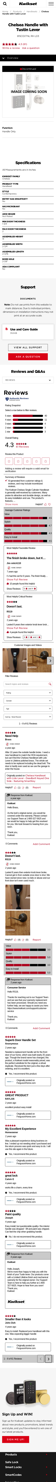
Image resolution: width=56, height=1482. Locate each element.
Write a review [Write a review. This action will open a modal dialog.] (11, 48)
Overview (12, 58)
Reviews (10, 380)
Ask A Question (28, 356)
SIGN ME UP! (15, 1420)
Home (5, 11)
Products (17, 11)
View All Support (28, 347)
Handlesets (32, 11)
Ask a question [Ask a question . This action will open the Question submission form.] (30, 48)
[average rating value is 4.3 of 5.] (12, 44)
